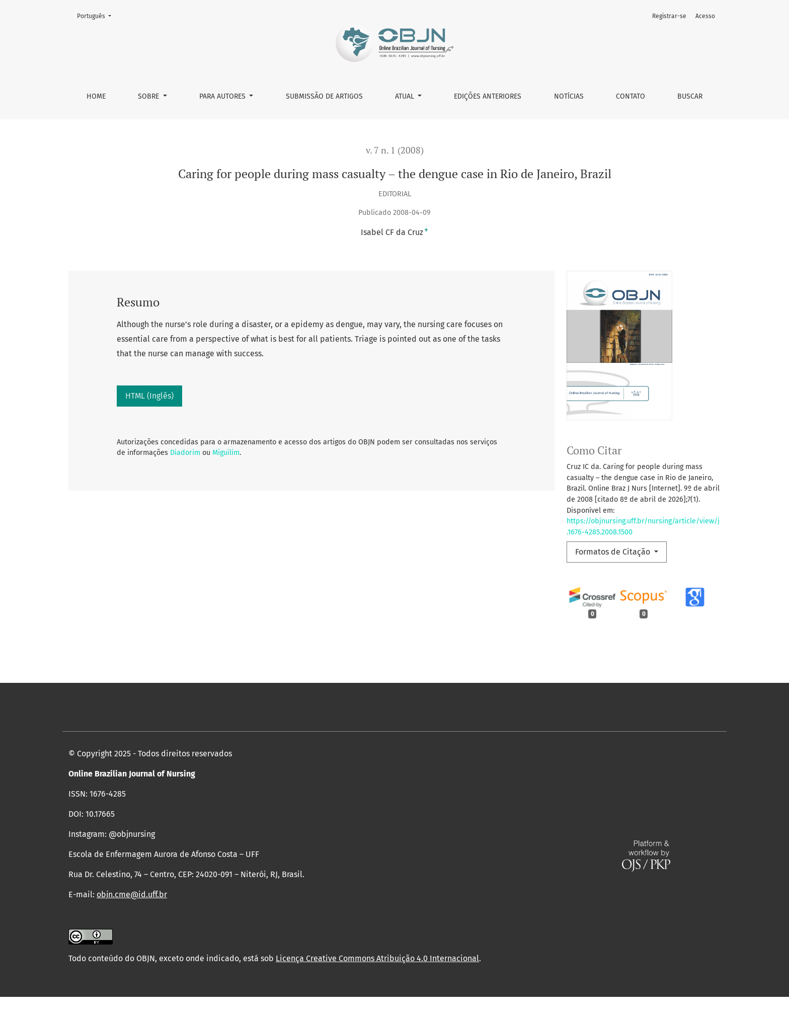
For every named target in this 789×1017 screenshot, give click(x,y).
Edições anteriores (487, 96)
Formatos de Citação (613, 552)
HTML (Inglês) (149, 396)
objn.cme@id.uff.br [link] (132, 914)
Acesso (705, 16)
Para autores (223, 96)
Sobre (149, 96)
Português (97, 15)
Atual (405, 96)
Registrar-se (669, 16)
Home (96, 96)
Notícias (569, 96)
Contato (630, 96)
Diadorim (185, 452)
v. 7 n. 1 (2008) (395, 150)
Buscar (689, 96)
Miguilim (226, 452)
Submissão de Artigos (324, 96)
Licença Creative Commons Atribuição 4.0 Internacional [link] (377, 978)
